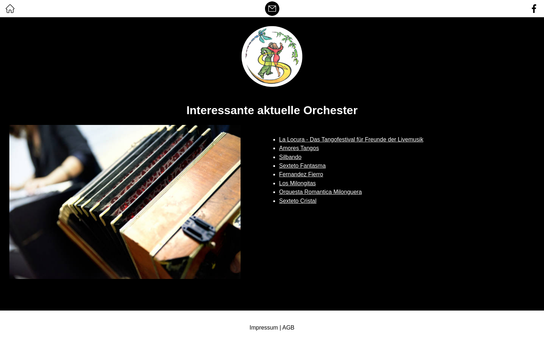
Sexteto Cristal (297, 201)
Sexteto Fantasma (302, 166)
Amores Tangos (299, 148)
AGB (288, 328)
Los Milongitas (297, 183)
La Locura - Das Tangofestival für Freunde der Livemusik (351, 139)
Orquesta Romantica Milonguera (320, 192)
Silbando (290, 157)
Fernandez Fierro (301, 174)
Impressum (264, 328)
